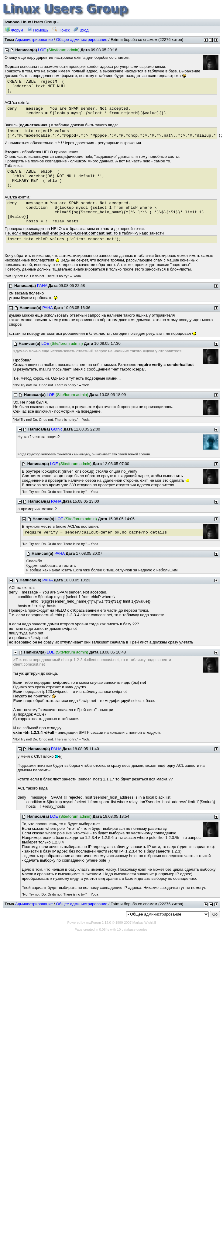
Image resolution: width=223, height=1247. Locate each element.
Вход (81, 30)
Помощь (38, 30)
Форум (14, 30)
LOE (42, 50)
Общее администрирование (81, 39)
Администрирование (34, 39)
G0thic (57, 429)
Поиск (61, 30)
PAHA (42, 285)
